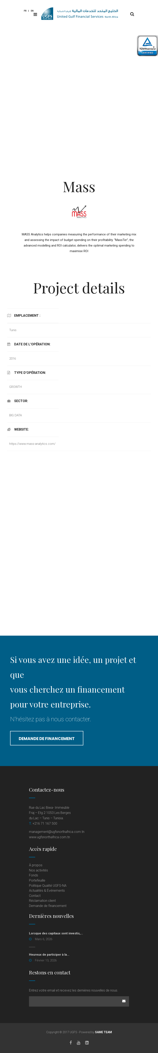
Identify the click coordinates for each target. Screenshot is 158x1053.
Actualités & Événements (47, 890)
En (32, 11)
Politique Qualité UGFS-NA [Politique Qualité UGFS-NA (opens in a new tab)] (47, 886)
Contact (35, 896)
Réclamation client (42, 901)
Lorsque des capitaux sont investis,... (56, 933)
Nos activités (38, 870)
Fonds (33, 875)
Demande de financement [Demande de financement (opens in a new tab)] (47, 906)
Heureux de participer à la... (49, 954)
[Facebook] (71, 1042)
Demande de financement (47, 738)
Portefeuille (37, 880)
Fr (25, 11)
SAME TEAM (103, 1032)
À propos (35, 865)
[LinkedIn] (87, 1042)
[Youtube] (78, 1042)
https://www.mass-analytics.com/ (32, 444)
